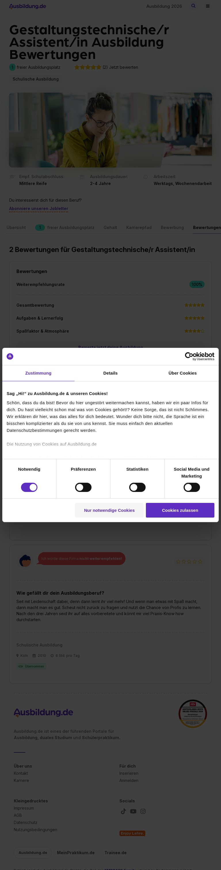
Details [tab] (110, 373)
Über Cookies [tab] (183, 373)
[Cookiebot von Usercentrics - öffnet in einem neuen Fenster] (189, 356)
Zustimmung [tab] (38, 373)
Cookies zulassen (180, 510)
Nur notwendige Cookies (109, 510)
